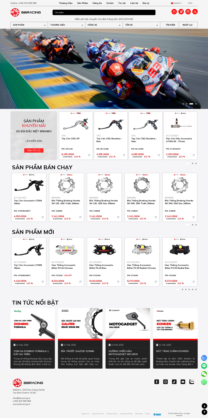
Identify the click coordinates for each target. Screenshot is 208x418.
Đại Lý (146, 3)
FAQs (147, 413)
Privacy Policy (111, 413)
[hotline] (29, 3)
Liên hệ (134, 3)
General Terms (98, 413)
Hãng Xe (97, 3)
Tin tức (122, 3)
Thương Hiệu (66, 3)
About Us (85, 413)
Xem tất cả (33, 150)
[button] (183, 103)
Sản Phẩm (82, 3)
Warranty (139, 413)
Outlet (110, 3)
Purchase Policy (126, 413)
